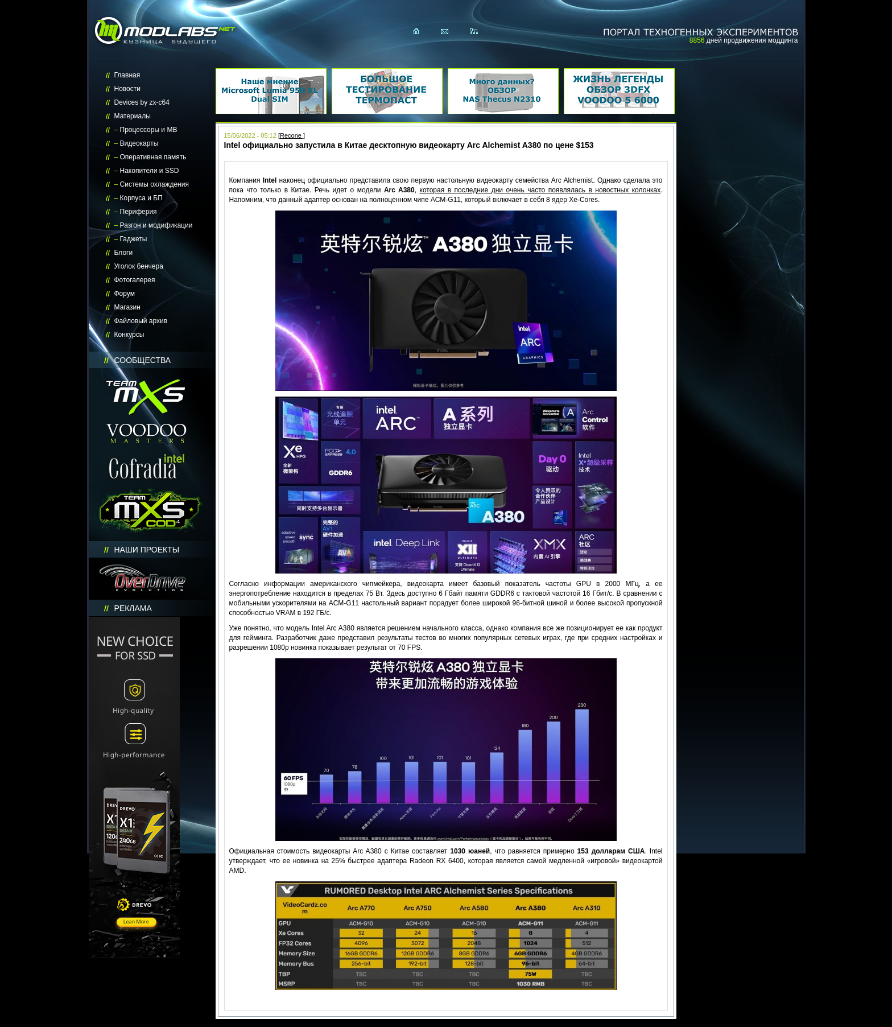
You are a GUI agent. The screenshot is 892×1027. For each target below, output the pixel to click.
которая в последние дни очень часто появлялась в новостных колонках (540, 190)
